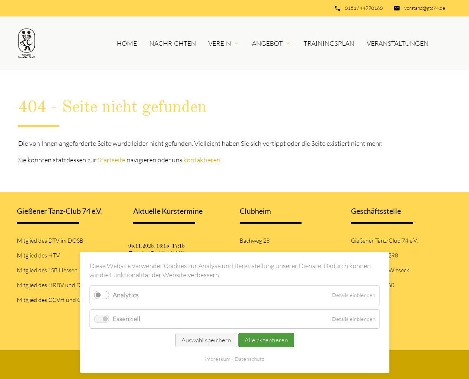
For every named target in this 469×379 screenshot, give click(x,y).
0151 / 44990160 (364, 8)
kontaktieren (202, 160)
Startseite (111, 160)
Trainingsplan (329, 43)
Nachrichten (172, 43)
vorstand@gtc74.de (424, 8)
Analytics (126, 295)
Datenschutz (249, 359)
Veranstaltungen (398, 43)
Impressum (217, 359)
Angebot (267, 43)
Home (127, 43)
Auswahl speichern (206, 340)
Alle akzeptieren (266, 340)
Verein (219, 43)
